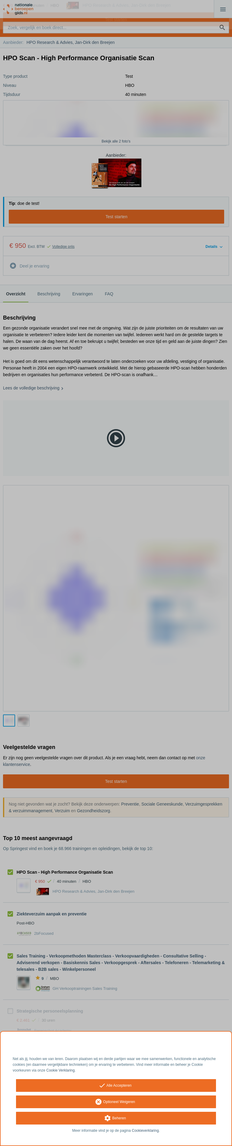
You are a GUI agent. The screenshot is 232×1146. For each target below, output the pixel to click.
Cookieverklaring (145, 1130)
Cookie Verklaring (60, 1070)
